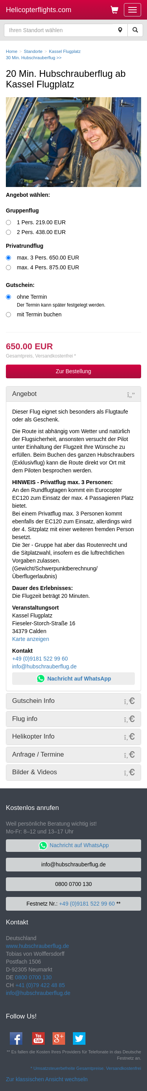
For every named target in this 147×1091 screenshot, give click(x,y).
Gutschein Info (33, 700)
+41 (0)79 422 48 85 (40, 985)
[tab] (73, 394)
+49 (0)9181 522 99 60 (40, 658)
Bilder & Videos (34, 772)
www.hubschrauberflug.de (37, 946)
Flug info (24, 718)
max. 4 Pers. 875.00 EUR (48, 267)
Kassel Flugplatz (65, 51)
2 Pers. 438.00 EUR (41, 232)
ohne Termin (61, 301)
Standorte (33, 51)
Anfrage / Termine (38, 754)
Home (11, 51)
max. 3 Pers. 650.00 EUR (48, 257)
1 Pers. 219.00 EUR (41, 222)
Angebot (24, 394)
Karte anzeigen (30, 639)
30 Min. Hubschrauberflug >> (34, 57)
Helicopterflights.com (38, 10)
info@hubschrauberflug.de (44, 666)
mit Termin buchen (39, 314)
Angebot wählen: (28, 195)
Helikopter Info (33, 736)
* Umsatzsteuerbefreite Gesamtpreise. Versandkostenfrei (86, 1068)
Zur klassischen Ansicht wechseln (47, 1079)
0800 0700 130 (73, 884)
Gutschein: (20, 285)
